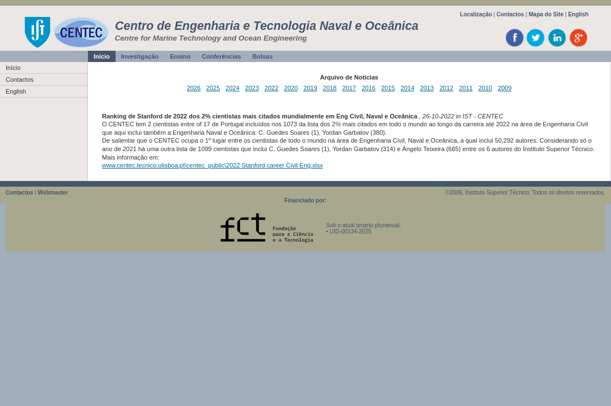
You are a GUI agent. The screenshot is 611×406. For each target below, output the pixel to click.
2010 (485, 88)
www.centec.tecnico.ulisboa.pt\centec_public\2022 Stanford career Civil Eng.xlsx (212, 165)
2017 (349, 88)
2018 (330, 88)
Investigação (140, 56)
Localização (476, 14)
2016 (368, 88)
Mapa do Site (546, 14)
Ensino (180, 56)
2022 (271, 88)
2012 (446, 88)
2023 (252, 88)
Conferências (221, 56)
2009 (504, 88)
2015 (388, 88)
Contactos (510, 14)
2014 (407, 88)
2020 (291, 88)
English (578, 14)
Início (102, 56)
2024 (232, 88)
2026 (193, 88)
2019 (310, 88)
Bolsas (263, 56)
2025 (213, 88)
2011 (465, 88)
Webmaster (53, 192)
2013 (426, 88)
